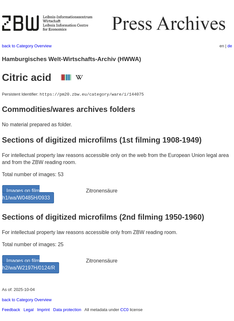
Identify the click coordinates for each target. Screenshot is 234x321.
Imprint (43, 309)
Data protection (67, 309)
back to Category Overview (27, 45)
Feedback (11, 309)
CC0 (124, 309)
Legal (29, 309)
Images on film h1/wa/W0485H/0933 (26, 194)
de (230, 45)
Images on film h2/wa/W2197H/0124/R (28, 264)
